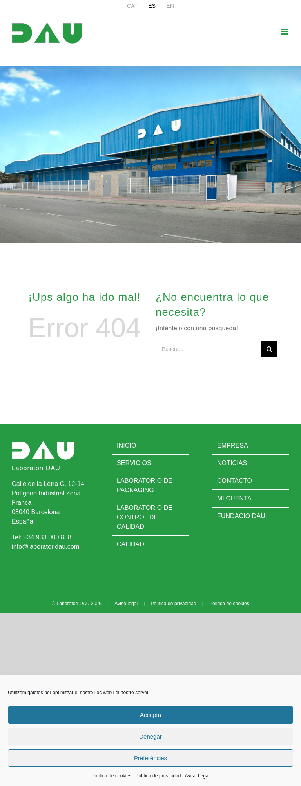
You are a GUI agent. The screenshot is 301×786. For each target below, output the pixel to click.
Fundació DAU (241, 516)
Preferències (150, 758)
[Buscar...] (208, 349)
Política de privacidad (158, 776)
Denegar (150, 736)
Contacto (234, 480)
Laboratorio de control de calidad (144, 517)
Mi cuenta (234, 498)
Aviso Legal (197, 776)
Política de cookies (111, 776)
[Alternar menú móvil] (285, 31)
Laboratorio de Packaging (144, 485)
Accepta (150, 714)
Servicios (134, 463)
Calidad (130, 544)
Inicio (126, 445)
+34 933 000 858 (47, 537)
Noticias (232, 463)
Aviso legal (126, 603)
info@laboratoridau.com (45, 546)
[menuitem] (132, 6)
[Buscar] (269, 349)
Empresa (232, 445)
